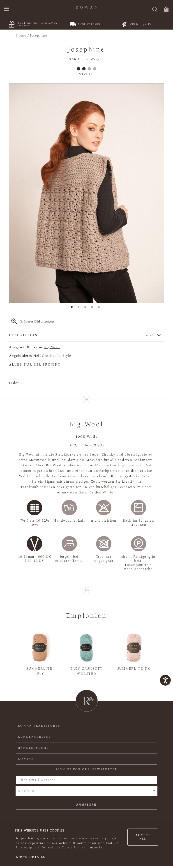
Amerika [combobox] (26, 791)
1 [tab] (73, 308)
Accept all (142, 837)
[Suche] (155, 10)
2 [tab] (80, 308)
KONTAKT (27, 758)
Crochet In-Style (56, 356)
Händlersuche (33, 747)
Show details (30, 857)
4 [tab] (93, 308)
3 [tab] (86, 308)
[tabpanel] (86, 193)
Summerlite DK (133, 668)
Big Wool (52, 347)
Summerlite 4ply (39, 671)
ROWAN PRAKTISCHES (39, 725)
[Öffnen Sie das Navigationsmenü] (6, 9)
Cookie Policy (72, 847)
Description (81, 335)
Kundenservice (34, 736)
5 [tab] (100, 308)
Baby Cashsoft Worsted (86, 671)
